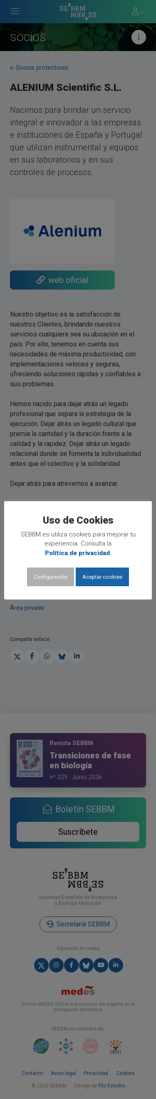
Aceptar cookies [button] (102, 577)
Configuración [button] (50, 577)
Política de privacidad (77, 553)
